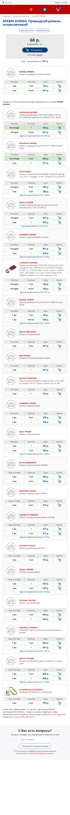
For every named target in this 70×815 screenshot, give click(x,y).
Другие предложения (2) (35, 257)
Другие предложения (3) (35, 195)
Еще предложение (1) (35, 226)
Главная (6, 16)
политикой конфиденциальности (41, 753)
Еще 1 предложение (35, 61)
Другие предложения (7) (35, 136)
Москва (8, 2)
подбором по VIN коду (51, 714)
